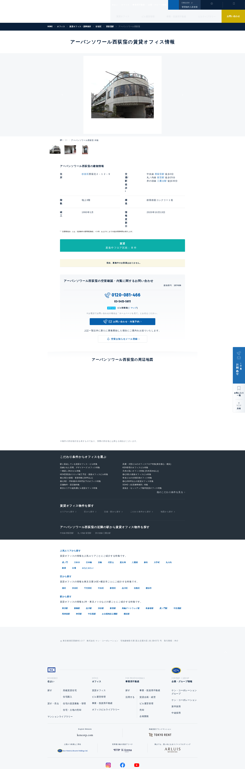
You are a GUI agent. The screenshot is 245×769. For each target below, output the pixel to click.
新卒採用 (176, 678)
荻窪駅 (160, 177)
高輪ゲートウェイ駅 (131, 579)
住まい (116, 5)
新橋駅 (77, 579)
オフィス (129, 5)
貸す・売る (53, 675)
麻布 (146, 534)
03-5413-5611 (122, 273)
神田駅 (79, 585)
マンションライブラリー (60, 689)
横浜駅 (127, 585)
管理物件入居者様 (190, 7)
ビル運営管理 (148, 16)
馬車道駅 (66, 585)
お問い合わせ (233, 16)
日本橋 (89, 534)
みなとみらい (88, 540)
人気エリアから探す (72, 522)
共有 (239, 408)
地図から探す (167, 484)
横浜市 (149, 559)
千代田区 (88, 559)
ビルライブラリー (207, 16)
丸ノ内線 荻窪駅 (84, 505)
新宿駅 (113, 579)
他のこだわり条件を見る (170, 464)
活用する (130, 669)
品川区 (125, 559)
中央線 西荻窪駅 (67, 505)
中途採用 (176, 685)
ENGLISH (185, 3)
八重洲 (135, 534)
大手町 (157, 534)
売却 (142, 682)
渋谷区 (75, 559)
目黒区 (137, 559)
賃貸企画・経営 (148, 669)
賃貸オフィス (99, 662)
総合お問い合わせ (91, 756)
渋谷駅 (101, 579)
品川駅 (89, 579)
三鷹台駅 (162, 181)
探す (50, 662)
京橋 (100, 534)
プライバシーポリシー (118, 756)
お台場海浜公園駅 (110, 585)
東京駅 (65, 579)
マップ (134, 280)
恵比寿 (123, 534)
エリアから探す (67, 484)
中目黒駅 (177, 579)
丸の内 (169, 534)
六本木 (77, 534)
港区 (64, 559)
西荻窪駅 (160, 174)
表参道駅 (149, 579)
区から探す (89, 484)
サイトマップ (156, 756)
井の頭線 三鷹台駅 (103, 505)
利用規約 (139, 756)
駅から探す (67, 568)
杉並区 (85, 174)
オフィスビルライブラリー (106, 682)
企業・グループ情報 (167, 5)
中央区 (101, 559)
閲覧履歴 (211, 7)
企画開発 (144, 688)
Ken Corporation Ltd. (30, 11)
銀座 (64, 540)
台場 (74, 540)
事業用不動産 (145, 5)
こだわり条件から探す (140, 484)
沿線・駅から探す (112, 484)
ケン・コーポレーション (184, 672)
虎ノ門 (65, 534)
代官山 (111, 534)
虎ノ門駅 (163, 579)
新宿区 (113, 559)
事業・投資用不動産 (176, 16)
